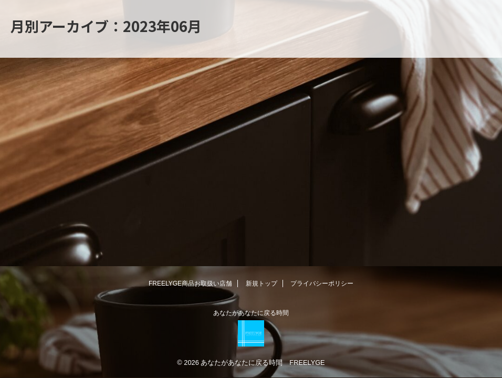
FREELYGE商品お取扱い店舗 (190, 283)
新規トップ (261, 283)
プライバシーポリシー (321, 283)
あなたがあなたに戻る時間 (251, 313)
